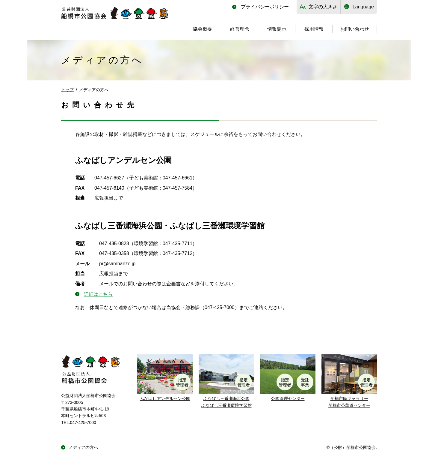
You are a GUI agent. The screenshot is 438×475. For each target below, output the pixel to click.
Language (363, 6)
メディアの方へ (83, 447)
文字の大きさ (323, 6)
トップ (67, 89)
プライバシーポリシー (265, 6)
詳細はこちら (98, 294)
